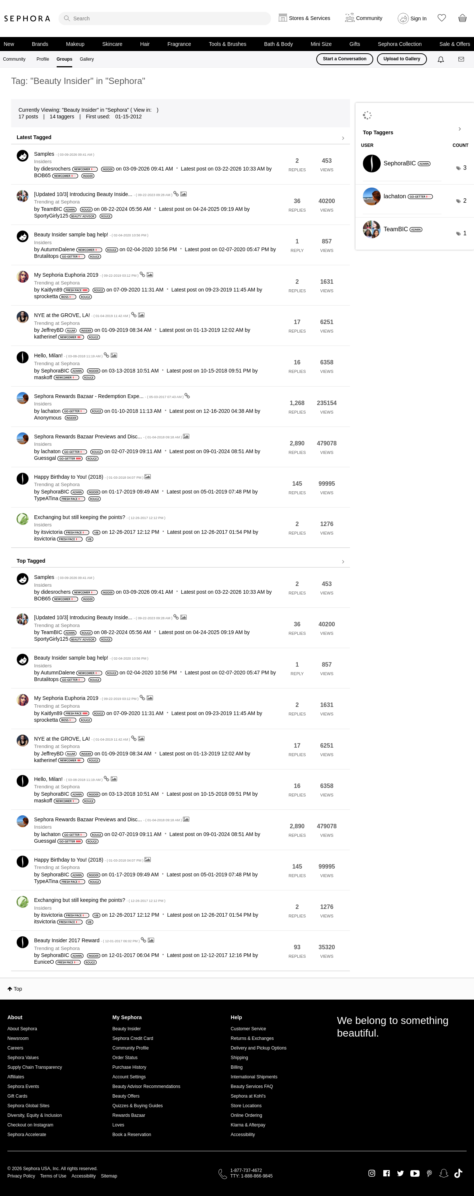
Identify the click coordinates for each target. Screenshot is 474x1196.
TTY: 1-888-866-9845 (251, 1176)
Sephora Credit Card (133, 1038)
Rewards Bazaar (129, 1115)
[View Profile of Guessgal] (45, 458)
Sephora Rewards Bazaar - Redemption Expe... (109, 396)
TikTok (458, 1173)
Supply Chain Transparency (34, 1067)
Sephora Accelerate (26, 1134)
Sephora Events (23, 1086)
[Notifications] (442, 59)
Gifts (355, 44)
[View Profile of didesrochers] (56, 169)
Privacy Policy (21, 1176)
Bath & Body (278, 44)
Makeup (75, 44)
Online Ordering (246, 1115)
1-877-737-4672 (246, 1170)
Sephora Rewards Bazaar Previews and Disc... (108, 436)
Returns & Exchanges (252, 1038)
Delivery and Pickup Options (259, 1048)
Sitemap (109, 1176)
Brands (40, 44)
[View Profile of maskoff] (43, 377)
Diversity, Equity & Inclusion (34, 1115)
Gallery (87, 59)
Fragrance (179, 44)
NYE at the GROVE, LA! (82, 315)
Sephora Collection (400, 44)
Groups (65, 59)
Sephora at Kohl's (248, 1096)
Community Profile (131, 1048)
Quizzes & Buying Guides (138, 1105)
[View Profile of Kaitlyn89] (52, 290)
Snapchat (443, 1173)
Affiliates (15, 1076)
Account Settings (129, 1076)
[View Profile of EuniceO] (44, 962)
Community (14, 59)
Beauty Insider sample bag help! (91, 234)
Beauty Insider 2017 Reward (87, 940)
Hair (145, 44)
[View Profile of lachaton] (51, 411)
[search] (165, 18)
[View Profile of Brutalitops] (46, 256)
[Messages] (461, 59)
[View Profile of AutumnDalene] (58, 249)
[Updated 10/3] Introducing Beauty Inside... (103, 194)
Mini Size (321, 44)
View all (180, 138)
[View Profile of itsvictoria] (52, 532)
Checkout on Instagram (30, 1125)
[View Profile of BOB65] (42, 175)
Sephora (27, 18)
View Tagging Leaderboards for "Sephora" (415, 129)
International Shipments (254, 1076)
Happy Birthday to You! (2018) (89, 477)
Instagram (372, 1173)
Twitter (400, 1173)
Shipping (239, 1057)
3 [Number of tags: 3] (465, 168)
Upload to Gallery (402, 58)
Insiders (43, 161)
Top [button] (18, 989)
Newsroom (18, 1038)
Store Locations (246, 1105)
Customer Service (248, 1028)
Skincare (112, 44)
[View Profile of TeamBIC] (51, 209)
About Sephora (22, 1028)
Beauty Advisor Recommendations (146, 1086)
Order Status (125, 1057)
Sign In (419, 18)
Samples (64, 154)
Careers (15, 1048)
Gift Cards (17, 1096)
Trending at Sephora (57, 202)
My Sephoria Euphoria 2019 (87, 275)
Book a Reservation (132, 1134)
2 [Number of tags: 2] (465, 201)
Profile (43, 59)
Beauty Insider (127, 1028)
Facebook (386, 1173)
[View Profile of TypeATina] (46, 498)
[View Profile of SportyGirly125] (51, 216)
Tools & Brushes (227, 44)
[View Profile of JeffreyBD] (52, 330)
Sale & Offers (455, 44)
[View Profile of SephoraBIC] (55, 371)
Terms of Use (53, 1176)
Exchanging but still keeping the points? (100, 517)
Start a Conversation (344, 58)
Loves (118, 1125)
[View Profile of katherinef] (45, 337)
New (9, 44)
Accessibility (243, 1134)
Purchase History (129, 1067)
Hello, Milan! (69, 355)
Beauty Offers (126, 1096)
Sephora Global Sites (28, 1105)
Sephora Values (23, 1057)
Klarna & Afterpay (248, 1125)
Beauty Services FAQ (252, 1086)
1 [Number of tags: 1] (465, 233)
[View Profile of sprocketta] (46, 296)
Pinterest (429, 1173)
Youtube (415, 1173)
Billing (237, 1067)
